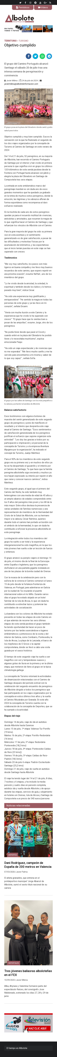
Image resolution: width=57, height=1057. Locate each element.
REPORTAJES (13, 963)
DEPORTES (12, 855)
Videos (43, 7)
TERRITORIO (10, 40)
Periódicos (22, 7)
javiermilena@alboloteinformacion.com (21, 84)
